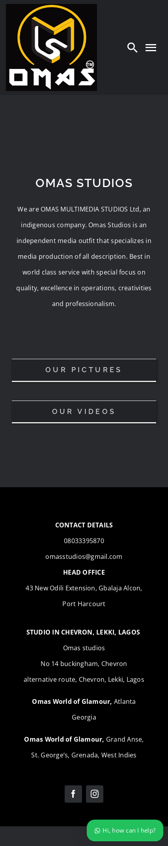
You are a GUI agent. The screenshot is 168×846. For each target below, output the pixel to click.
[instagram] (94, 794)
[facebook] (73, 794)
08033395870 (84, 540)
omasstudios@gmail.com (83, 556)
